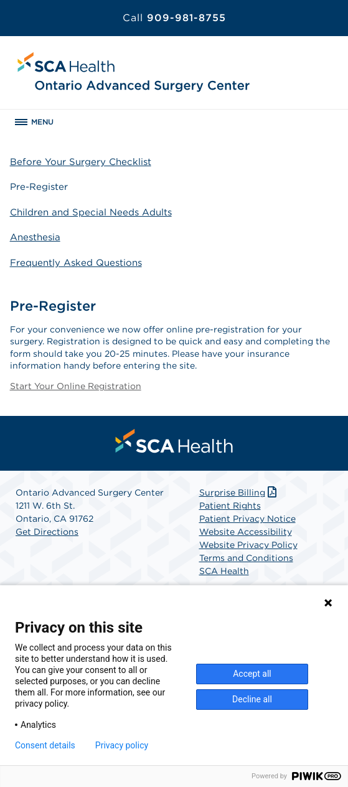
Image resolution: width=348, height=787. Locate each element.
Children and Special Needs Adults (91, 212)
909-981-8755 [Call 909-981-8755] (174, 18)
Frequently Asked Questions (76, 262)
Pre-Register (39, 186)
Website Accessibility (245, 532)
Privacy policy (121, 745)
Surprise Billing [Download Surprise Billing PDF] (239, 492)
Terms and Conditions (246, 558)
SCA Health (224, 571)
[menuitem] (174, 441)
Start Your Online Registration (75, 386)
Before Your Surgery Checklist (80, 161)
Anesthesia (35, 237)
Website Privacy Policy (248, 545)
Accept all (252, 674)
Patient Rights (230, 506)
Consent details (45, 745)
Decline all (252, 699)
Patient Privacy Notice (247, 519)
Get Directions (47, 532)
